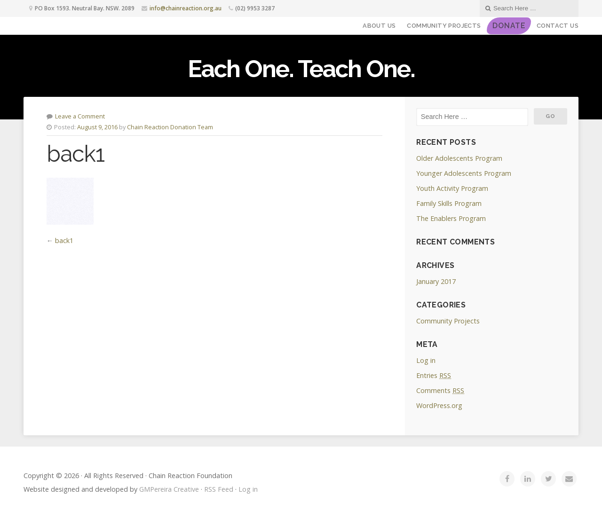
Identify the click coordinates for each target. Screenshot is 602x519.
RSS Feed (218, 489)
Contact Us (557, 25)
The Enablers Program (451, 218)
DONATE (508, 25)
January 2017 (436, 281)
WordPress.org (439, 405)
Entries (433, 375)
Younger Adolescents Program (463, 173)
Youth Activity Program (452, 188)
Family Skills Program (449, 203)
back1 (64, 240)
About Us (379, 25)
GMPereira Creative (169, 489)
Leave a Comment (80, 116)
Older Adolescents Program (459, 158)
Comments (440, 390)
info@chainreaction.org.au (186, 8)
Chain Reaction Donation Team (170, 127)
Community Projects (444, 25)
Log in (426, 360)
